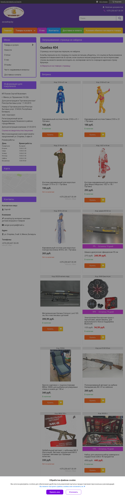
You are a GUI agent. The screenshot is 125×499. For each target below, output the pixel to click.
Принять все (55, 492)
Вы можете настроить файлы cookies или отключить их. (62, 486)
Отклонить (73, 492)
